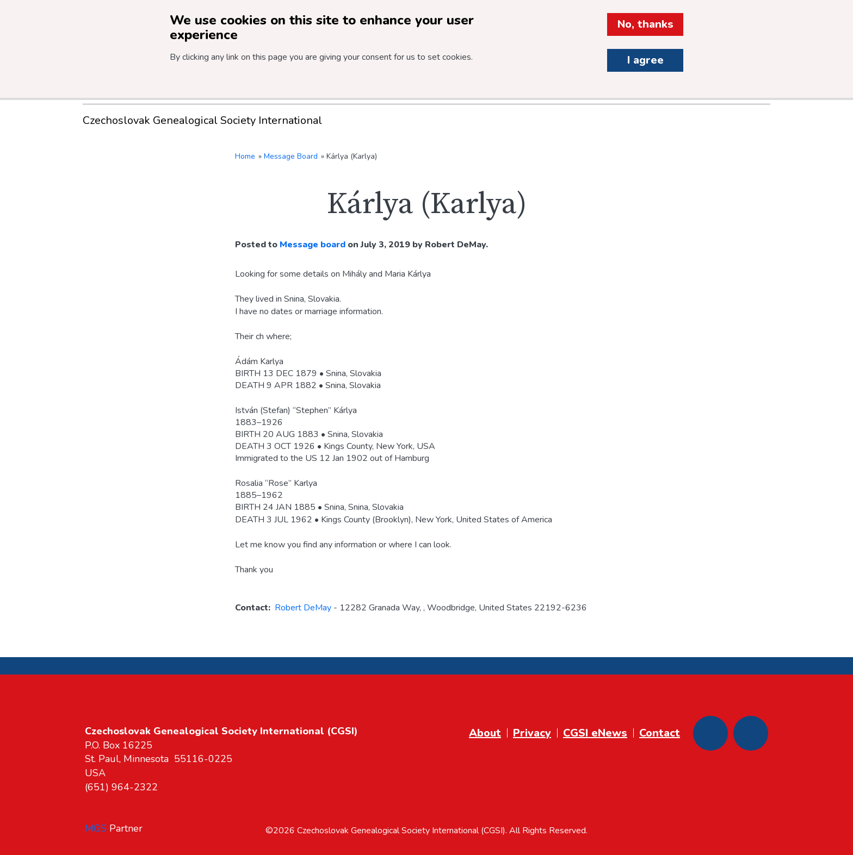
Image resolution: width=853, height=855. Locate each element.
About (485, 733)
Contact (659, 733)
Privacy (532, 733)
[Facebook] (710, 733)
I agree (645, 60)
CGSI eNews (595, 733)
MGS (96, 828)
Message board (312, 245)
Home (245, 156)
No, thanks (645, 24)
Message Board (291, 156)
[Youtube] (750, 733)
